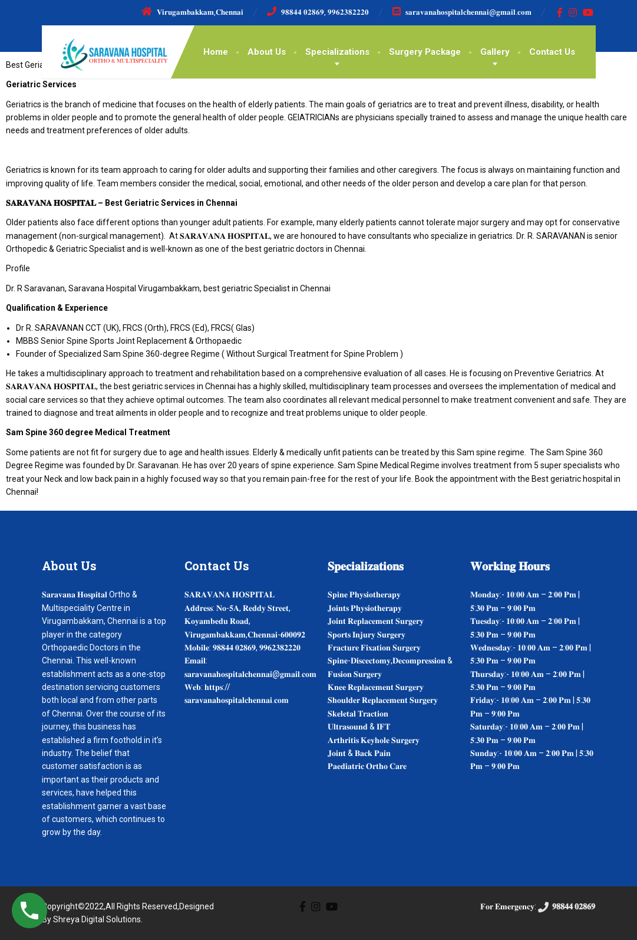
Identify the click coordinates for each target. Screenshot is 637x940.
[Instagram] (573, 12)
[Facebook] (560, 12)
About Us (266, 52)
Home (215, 52)
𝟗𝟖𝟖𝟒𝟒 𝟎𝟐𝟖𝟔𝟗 (565, 906)
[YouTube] (588, 12)
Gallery (495, 52)
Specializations (337, 52)
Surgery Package (425, 52)
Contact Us (552, 52)
